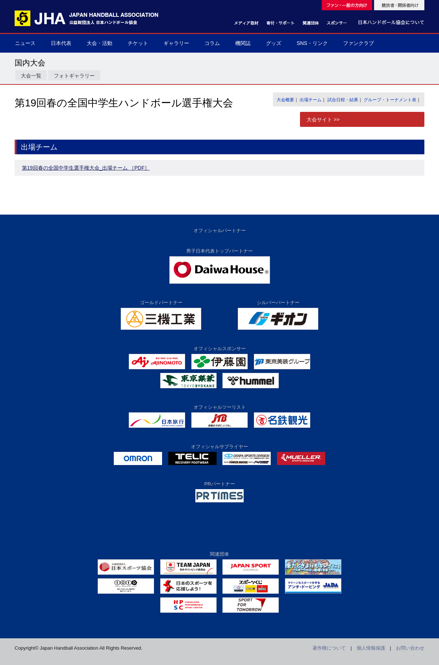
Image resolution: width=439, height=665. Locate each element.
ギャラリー (176, 43)
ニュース (25, 43)
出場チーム (311, 99)
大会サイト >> (323, 119)
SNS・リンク (312, 43)
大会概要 (285, 99)
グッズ (273, 43)
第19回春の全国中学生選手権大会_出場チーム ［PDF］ (86, 168)
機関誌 (243, 43)
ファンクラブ (358, 43)
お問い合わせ (410, 648)
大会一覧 (31, 76)
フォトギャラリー (74, 76)
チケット (138, 43)
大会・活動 (99, 43)
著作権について (329, 648)
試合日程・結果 (342, 99)
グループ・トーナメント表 (390, 99)
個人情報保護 (371, 648)
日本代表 (61, 43)
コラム (212, 43)
